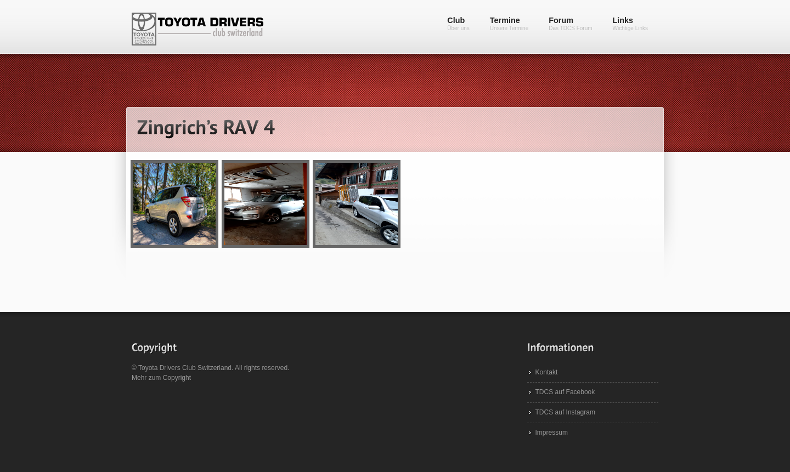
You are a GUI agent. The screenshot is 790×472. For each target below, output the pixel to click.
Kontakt (546, 372)
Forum (570, 23)
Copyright (177, 378)
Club (458, 23)
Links (630, 23)
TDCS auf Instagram (565, 412)
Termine (509, 23)
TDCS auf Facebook (565, 392)
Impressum (551, 432)
